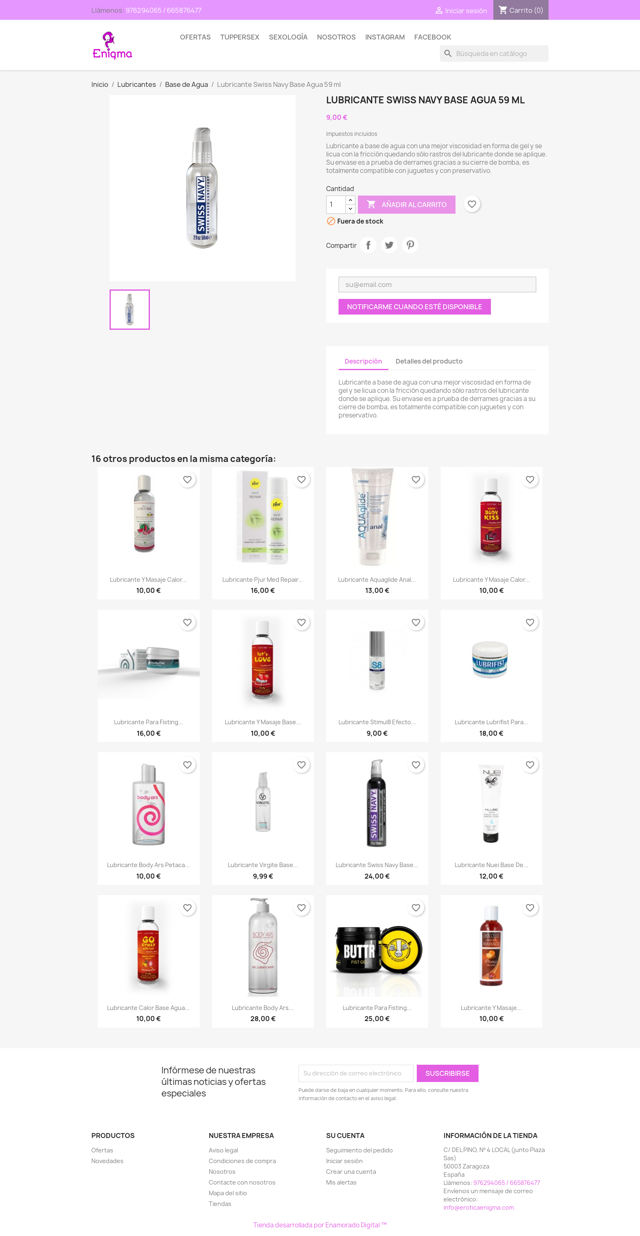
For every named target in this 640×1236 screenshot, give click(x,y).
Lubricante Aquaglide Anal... (377, 579)
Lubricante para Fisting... (148, 722)
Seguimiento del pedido (359, 1150)
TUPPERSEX (239, 37)
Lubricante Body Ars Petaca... (148, 865)
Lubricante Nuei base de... (491, 865)
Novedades (107, 1161)
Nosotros (336, 37)
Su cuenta (345, 1135)
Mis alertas (341, 1182)
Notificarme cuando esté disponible (414, 306)
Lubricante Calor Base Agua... (148, 1008)
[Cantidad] (336, 205)
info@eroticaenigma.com (479, 1207)
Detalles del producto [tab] (429, 361)
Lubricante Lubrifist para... (491, 722)
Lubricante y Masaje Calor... (148, 579)
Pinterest (410, 245)
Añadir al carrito (407, 204)
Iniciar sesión (344, 1161)
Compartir (368, 245)
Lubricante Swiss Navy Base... (377, 865)
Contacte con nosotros (242, 1182)
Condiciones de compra (242, 1161)
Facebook (432, 37)
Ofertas (195, 37)
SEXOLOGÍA (288, 37)
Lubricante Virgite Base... (263, 865)
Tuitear (389, 245)
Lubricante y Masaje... (491, 1008)
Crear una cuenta (351, 1171)
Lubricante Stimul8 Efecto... (377, 722)
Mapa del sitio (228, 1193)
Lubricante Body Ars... (263, 1008)
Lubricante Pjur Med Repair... (262, 579)
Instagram (385, 37)
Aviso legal (223, 1150)
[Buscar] (494, 53)
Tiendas (220, 1204)
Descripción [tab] (363, 361)
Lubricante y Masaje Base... (263, 722)
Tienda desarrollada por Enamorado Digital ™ (320, 1225)
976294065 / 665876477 (163, 10)
